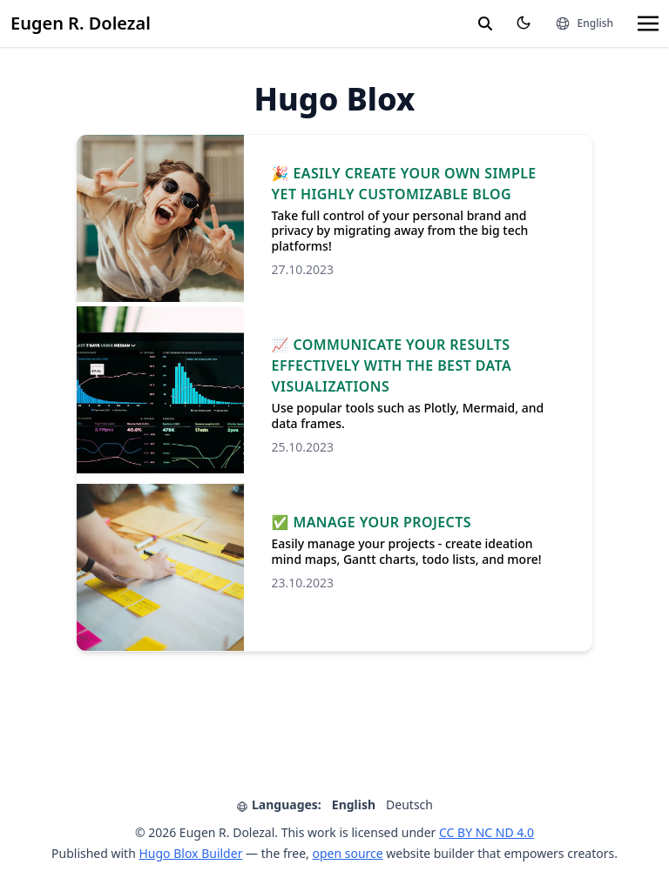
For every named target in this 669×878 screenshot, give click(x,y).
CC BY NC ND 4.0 (486, 832)
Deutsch (409, 804)
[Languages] (584, 23)
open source (347, 853)
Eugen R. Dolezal (80, 23)
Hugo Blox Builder (190, 853)
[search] (485, 23)
